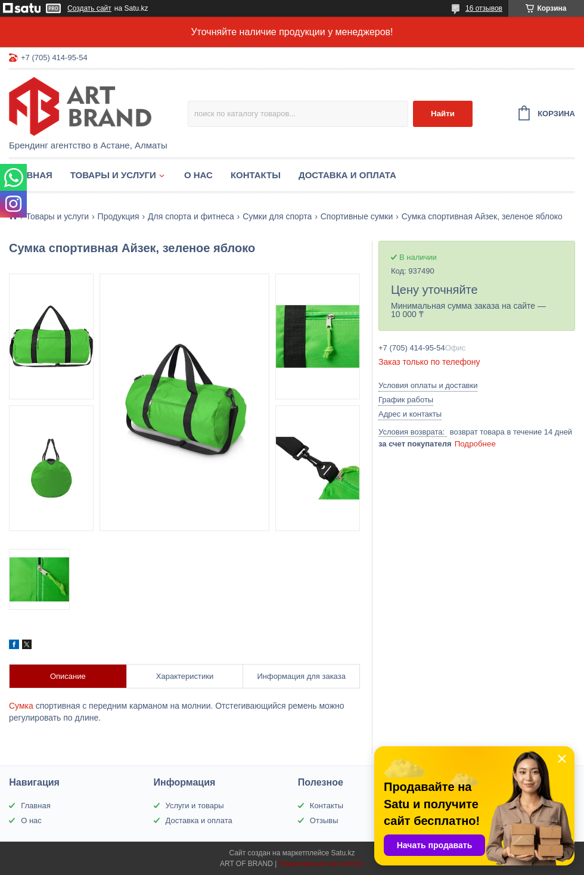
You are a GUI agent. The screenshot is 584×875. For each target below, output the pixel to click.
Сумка (21, 705)
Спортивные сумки (357, 216)
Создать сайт (89, 8)
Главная (30, 174)
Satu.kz (343, 853)
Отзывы (324, 820)
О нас (198, 174)
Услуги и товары (195, 805)
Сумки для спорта (277, 216)
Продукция (118, 216)
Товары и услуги (113, 174)
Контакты (256, 174)
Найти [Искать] (443, 113)
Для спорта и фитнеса (191, 216)
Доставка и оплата (347, 174)
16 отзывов (483, 8)
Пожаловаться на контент (321, 864)
